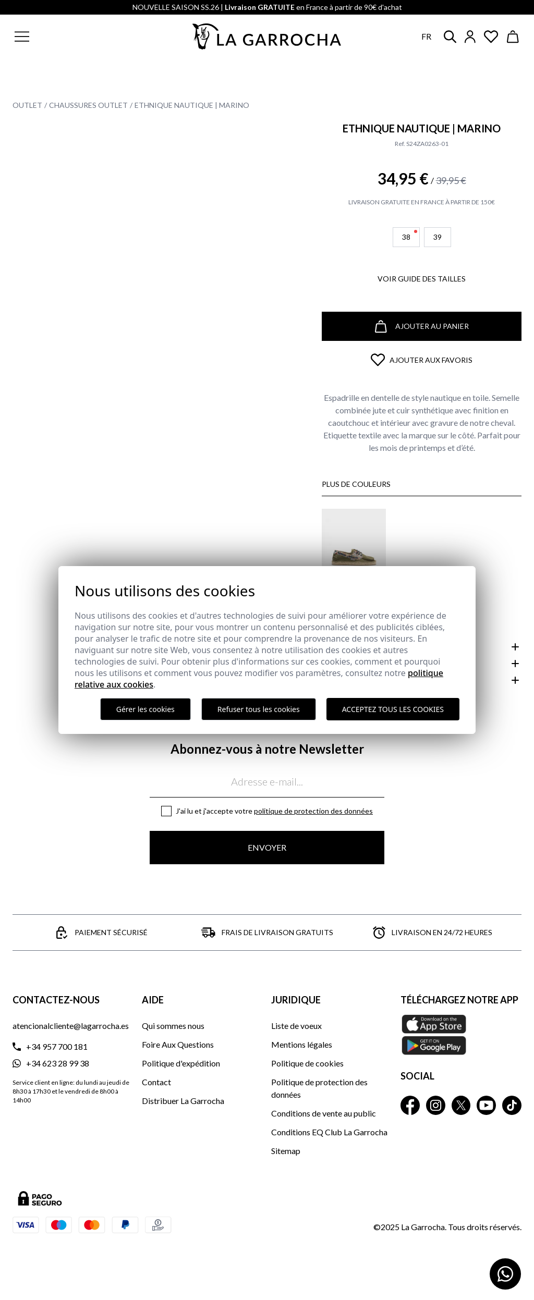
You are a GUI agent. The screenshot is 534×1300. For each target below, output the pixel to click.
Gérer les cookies (145, 709)
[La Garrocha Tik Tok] (511, 1105)
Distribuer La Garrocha (183, 1101)
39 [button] (437, 236)
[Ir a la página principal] (267, 36)
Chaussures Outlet (88, 105)
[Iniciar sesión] (470, 36)
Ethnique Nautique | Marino (192, 105)
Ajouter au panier (422, 326)
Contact (156, 1082)
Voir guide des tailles (422, 278)
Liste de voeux (296, 1026)
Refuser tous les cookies (258, 709)
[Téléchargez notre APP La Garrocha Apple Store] (460, 1034)
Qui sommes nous (173, 1026)
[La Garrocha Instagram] (435, 1105)
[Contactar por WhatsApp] (505, 1274)
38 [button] (409, 235)
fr (426, 36)
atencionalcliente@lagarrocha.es (71, 1026)
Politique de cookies (307, 1063)
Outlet (27, 105)
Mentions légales (301, 1044)
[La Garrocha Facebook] (410, 1105)
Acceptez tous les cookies (393, 709)
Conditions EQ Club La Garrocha (329, 1132)
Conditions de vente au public (323, 1113)
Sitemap (285, 1151)
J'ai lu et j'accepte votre (274, 810)
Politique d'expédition (181, 1063)
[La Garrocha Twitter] (461, 1105)
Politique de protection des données (313, 810)
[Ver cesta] (513, 36)
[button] (72, 36)
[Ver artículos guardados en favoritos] (491, 36)
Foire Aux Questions (178, 1044)
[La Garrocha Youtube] (486, 1105)
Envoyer (267, 847)
